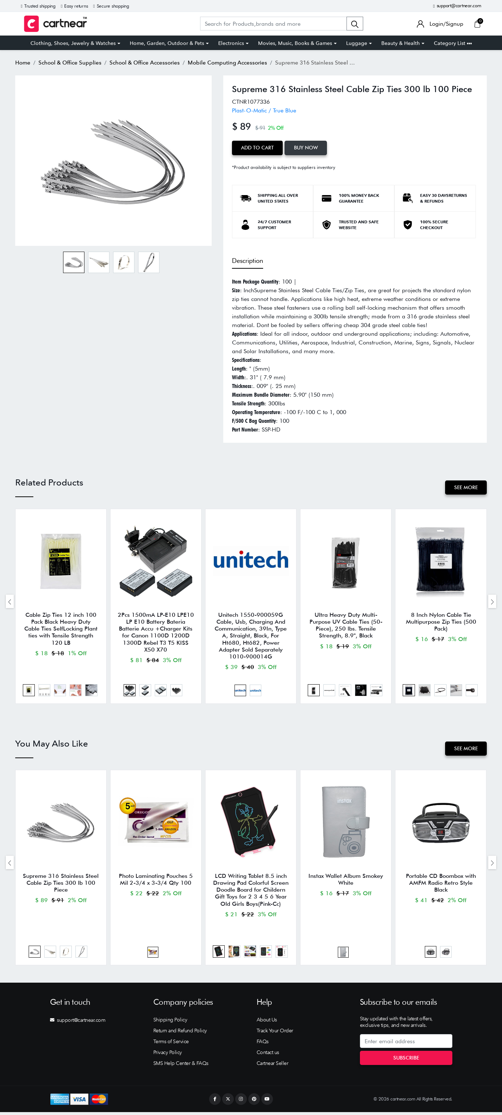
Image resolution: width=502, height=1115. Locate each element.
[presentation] (10, 601)
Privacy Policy (167, 1055)
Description (247, 260)
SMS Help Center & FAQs (180, 1066)
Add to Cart (257, 147)
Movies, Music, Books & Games (295, 43)
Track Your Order (275, 1033)
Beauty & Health (400, 43)
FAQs (263, 1044)
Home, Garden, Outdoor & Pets (167, 43)
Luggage (356, 43)
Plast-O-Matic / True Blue (264, 110)
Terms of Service (171, 1044)
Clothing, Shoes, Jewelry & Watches (73, 43)
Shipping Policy (170, 1022)
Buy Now (307, 147)
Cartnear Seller (273, 1066)
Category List (453, 43)
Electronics (231, 43)
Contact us (268, 1055)
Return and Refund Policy (180, 1033)
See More (465, 487)
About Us (267, 1022)
